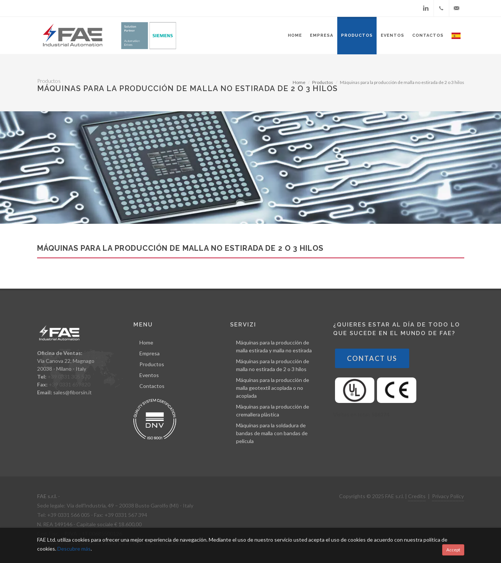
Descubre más (74, 548)
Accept (453, 550)
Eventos (149, 375)
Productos (322, 82)
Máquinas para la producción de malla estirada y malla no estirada (274, 346)
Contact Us (372, 358)
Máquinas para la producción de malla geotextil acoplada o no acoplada (272, 388)
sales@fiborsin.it (72, 392)
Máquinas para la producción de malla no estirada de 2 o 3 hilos (272, 365)
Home (299, 82)
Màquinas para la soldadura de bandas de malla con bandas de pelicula (272, 433)
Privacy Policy (448, 496)
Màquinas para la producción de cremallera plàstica (272, 410)
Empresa (149, 353)
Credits (417, 496)
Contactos (152, 386)
